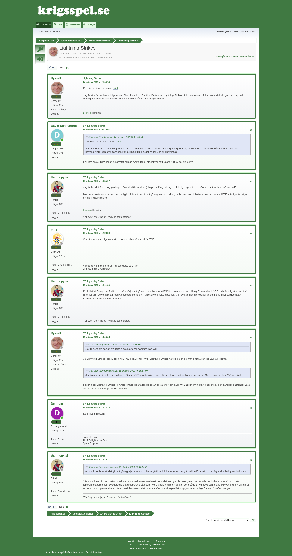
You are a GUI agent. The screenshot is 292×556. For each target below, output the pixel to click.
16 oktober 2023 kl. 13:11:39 (96, 285)
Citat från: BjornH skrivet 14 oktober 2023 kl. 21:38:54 (115, 137)
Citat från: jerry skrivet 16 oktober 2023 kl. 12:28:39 (114, 344)
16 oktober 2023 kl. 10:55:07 (96, 181)
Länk (116, 88)
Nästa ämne (247, 56)
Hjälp (129, 540)
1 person (87, 113)
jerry (54, 229)
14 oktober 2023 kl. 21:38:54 (96, 82)
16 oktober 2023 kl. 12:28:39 (96, 233)
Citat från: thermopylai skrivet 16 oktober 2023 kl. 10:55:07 (118, 370)
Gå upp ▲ (160, 540)
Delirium (57, 403)
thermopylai (59, 177)
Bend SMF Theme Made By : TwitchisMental (146, 544)
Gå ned (52, 67)
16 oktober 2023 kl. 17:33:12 (96, 407)
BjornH (56, 78)
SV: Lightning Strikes (94, 126)
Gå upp (52, 507)
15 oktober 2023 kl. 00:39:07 (96, 129)
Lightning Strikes (92, 78)
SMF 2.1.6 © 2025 (137, 548)
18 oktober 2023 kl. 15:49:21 (96, 459)
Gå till (209, 520)
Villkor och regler (143, 540)
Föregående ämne (227, 56)
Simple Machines (155, 548)
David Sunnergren (64, 125)
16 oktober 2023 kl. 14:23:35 (96, 337)
